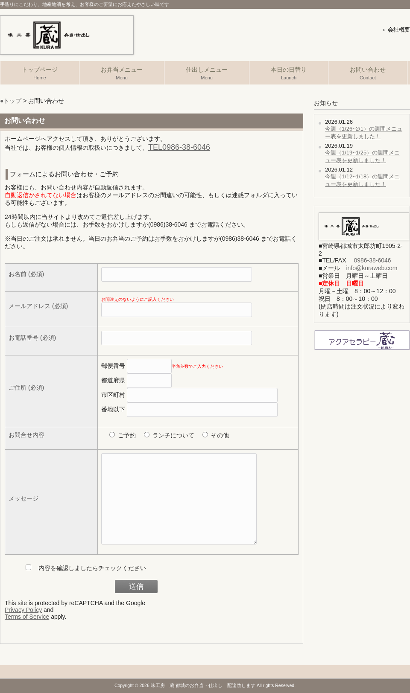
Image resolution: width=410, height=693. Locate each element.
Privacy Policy (23, 609)
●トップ (10, 100)
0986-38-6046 (372, 260)
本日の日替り (289, 74)
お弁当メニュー (122, 74)
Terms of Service (27, 616)
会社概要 (399, 30)
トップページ (40, 74)
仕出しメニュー (207, 74)
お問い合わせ (368, 74)
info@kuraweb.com (371, 268)
